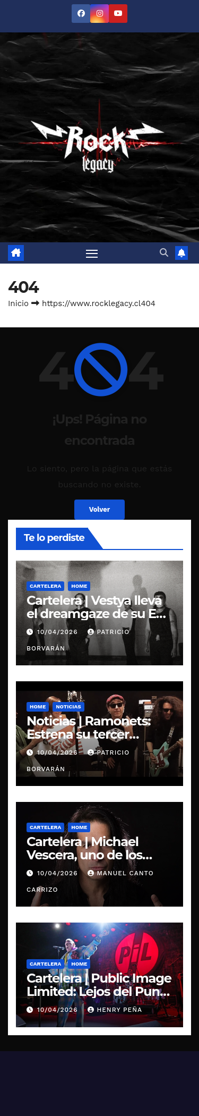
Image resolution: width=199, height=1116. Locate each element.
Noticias (68, 537)
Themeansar (99, 1007)
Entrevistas (121, 1033)
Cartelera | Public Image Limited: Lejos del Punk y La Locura (99, 822)
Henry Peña (115, 840)
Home (79, 417)
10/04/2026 (58, 463)
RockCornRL (30, 1059)
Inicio (18, 134)
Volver (99, 340)
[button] (164, 84)
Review (159, 1033)
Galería (71, 1059)
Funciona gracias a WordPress (67, 993)
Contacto (106, 1059)
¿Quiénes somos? (160, 1059)
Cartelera (45, 417)
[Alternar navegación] (91, 84)
